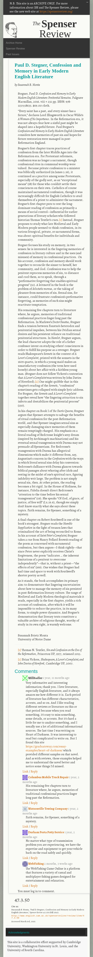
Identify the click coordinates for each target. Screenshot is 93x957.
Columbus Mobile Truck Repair (45, 777)
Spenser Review (15, 48)
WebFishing (33, 864)
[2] (37, 382)
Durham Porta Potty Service (43, 832)
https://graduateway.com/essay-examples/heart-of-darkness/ (46, 748)
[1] (60, 220)
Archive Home (14, 42)
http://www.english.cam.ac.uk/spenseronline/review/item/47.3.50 (47, 917)
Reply (34, 771)
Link (25, 771)
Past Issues (12, 54)
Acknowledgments (18, 932)
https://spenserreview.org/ (56, 11)
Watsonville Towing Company (45, 809)
